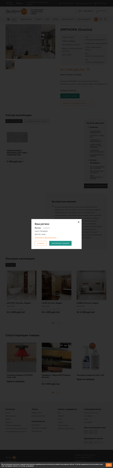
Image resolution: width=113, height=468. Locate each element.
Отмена (40, 243)
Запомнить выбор (60, 243)
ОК (109, 465)
